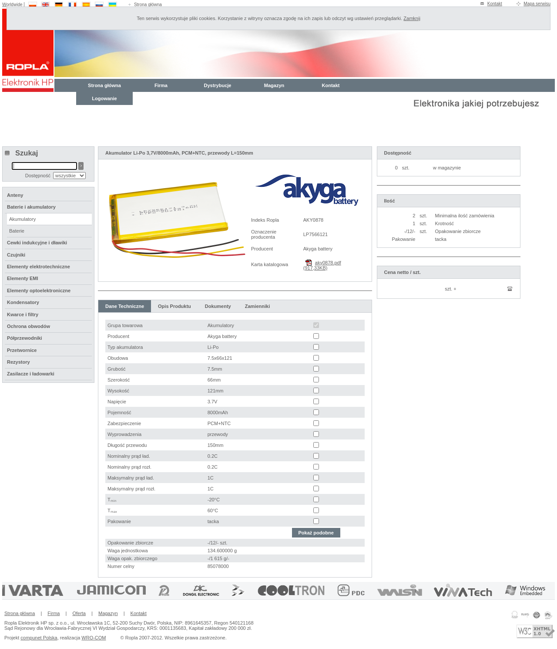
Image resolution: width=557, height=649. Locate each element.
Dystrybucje (218, 85)
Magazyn (274, 85)
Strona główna (148, 4)
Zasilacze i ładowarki (30, 373)
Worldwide (12, 4)
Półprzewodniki (24, 338)
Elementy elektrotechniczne (38, 266)
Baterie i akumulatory (31, 207)
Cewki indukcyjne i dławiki (37, 242)
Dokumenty (218, 306)
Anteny (15, 195)
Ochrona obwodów (28, 326)
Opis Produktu (174, 306)
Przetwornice (22, 350)
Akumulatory (22, 219)
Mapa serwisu (536, 3)
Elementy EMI (22, 278)
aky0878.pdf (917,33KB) (322, 265)
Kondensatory (23, 302)
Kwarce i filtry (22, 314)
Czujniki (16, 254)
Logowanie (104, 98)
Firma (161, 85)
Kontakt (494, 3)
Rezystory (18, 362)
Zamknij (411, 18)
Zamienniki (257, 306)
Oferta (79, 613)
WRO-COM (93, 637)
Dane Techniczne (124, 306)
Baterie (16, 230)
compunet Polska (38, 637)
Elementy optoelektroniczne (38, 290)
